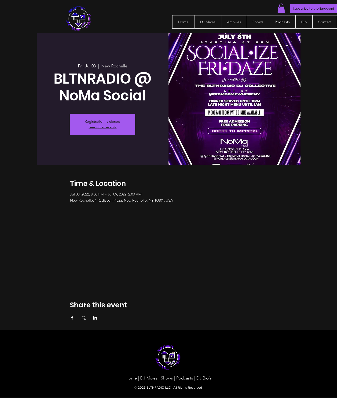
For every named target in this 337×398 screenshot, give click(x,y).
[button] (281, 8)
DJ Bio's (204, 378)
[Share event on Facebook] (72, 318)
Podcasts (184, 378)
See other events (103, 127)
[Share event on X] (83, 318)
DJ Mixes (149, 378)
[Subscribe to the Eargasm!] (313, 8)
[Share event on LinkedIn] (95, 318)
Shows (167, 378)
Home (131, 378)
